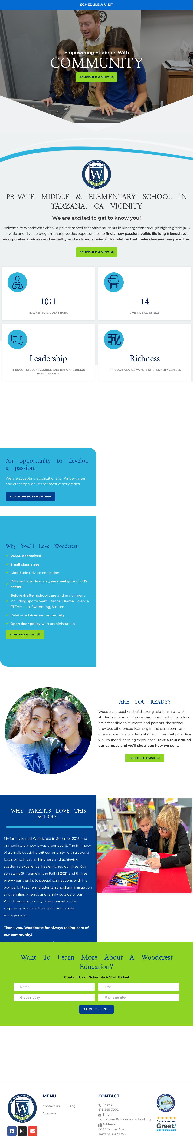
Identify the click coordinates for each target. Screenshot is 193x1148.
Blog (72, 1106)
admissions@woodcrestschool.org (124, 1119)
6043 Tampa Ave (111, 1129)
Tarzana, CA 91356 (112, 1134)
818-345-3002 (108, 1109)
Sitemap (49, 1113)
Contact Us (51, 1106)
